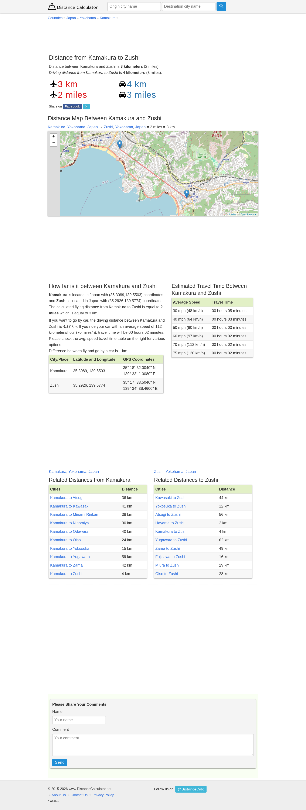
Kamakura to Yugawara (70, 557)
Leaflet (232, 214)
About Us (59, 795)
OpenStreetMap (249, 214)
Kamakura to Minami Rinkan (74, 514)
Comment (60, 729)
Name (57, 712)
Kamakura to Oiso (65, 540)
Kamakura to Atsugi (66, 498)
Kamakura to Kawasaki (69, 506)
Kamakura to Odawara (69, 531)
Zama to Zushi (167, 548)
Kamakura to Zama (66, 565)
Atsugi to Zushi (168, 514)
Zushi (108, 127)
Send (60, 762)
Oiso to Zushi (166, 574)
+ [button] (53, 137)
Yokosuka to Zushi (170, 506)
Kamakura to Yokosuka (69, 548)
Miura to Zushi (167, 565)
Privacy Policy (103, 795)
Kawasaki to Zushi (170, 498)
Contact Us (79, 795)
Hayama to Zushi (169, 523)
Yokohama (76, 127)
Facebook (72, 106)
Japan (92, 127)
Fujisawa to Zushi (170, 557)
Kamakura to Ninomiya (69, 523)
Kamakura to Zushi (66, 574)
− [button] (53, 143)
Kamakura (56, 127)
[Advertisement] (153, 36)
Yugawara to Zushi (171, 540)
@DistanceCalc (191, 789)
